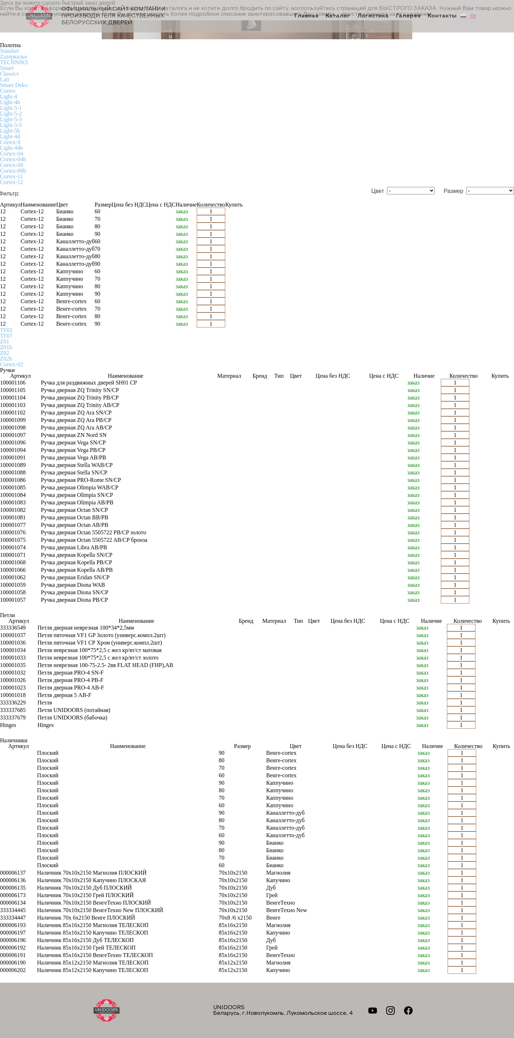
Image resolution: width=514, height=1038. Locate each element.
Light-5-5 (11, 125)
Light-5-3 (11, 119)
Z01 (4, 342)
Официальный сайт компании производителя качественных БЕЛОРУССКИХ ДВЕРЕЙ (96, 16)
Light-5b (10, 131)
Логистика (374, 16)
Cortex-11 (11, 176)
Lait (4, 79)
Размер (453, 191)
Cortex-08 (11, 165)
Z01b (6, 347)
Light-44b (11, 148)
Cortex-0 (10, 142)
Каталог (340, 16)
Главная (309, 16)
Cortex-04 (11, 154)
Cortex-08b (13, 171)
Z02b (6, 359)
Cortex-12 (11, 182)
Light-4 (8, 96)
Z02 (4, 353)
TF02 (6, 330)
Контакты (442, 16)
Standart (9, 51)
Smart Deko (13, 85)
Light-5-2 (11, 114)
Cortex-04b (13, 159)
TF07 (6, 336)
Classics (9, 74)
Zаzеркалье (13, 57)
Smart (7, 68)
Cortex (8, 91)
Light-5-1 (11, 108)
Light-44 (10, 136)
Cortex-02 (11, 364)
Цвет (377, 191)
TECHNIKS (14, 62)
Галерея (409, 16)
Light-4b (10, 102)
